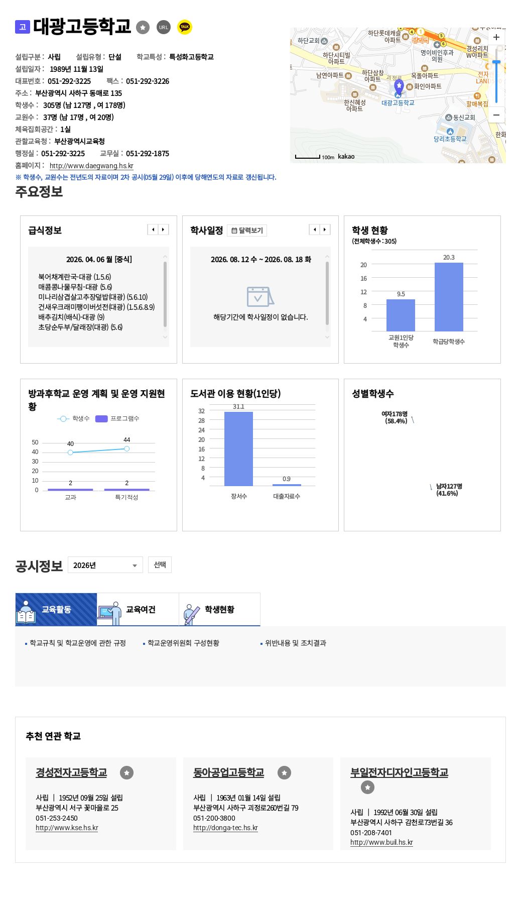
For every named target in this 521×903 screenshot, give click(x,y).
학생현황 (219, 609)
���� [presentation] (152, 229)
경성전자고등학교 (71, 772)
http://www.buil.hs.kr (381, 842)
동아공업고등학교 (228, 772)
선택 (160, 564)
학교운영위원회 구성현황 (183, 643)
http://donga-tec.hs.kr (225, 828)
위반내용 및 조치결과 (295, 643)
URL (164, 27)
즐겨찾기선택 (143, 27)
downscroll (165, 337)
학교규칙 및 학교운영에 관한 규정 (78, 643)
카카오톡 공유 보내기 (184, 27)
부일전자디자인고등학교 (399, 772)
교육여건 (138, 609)
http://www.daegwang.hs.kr (92, 166)
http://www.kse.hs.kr (67, 828)
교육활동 (56, 609)
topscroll (165, 257)
